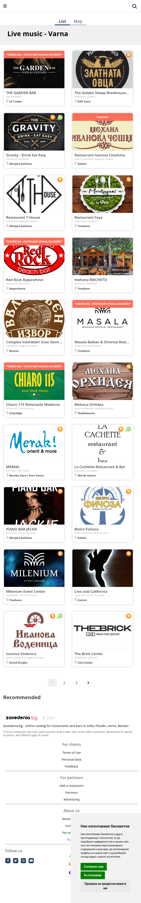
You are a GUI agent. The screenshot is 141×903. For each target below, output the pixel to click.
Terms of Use (71, 753)
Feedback (71, 766)
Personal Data (72, 759)
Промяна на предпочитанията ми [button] (105, 886)
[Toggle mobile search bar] (134, 6)
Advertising (72, 799)
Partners (71, 792)
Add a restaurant (72, 786)
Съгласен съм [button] (93, 866)
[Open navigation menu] (5, 6)
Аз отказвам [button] (93, 875)
